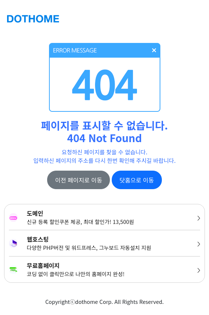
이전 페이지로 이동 (78, 179)
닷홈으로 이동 (137, 179)
